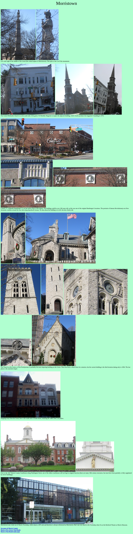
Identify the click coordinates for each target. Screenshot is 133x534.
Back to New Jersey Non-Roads (11, 530)
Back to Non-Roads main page (10, 531)
